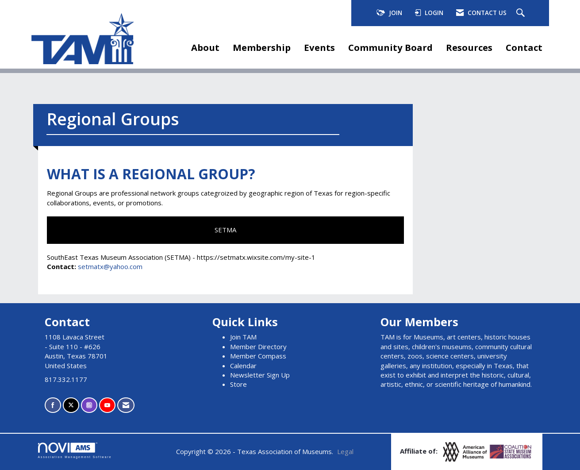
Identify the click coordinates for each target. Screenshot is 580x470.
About (205, 47)
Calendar (243, 365)
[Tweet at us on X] (71, 405)
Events (319, 47)
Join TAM (243, 336)
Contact (524, 47)
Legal (345, 451)
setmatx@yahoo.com (110, 266)
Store (238, 384)
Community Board (390, 47)
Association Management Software (75, 450)
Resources (469, 47)
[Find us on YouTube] (107, 405)
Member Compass (258, 355)
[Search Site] (521, 13)
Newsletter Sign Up (260, 374)
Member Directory (258, 346)
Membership (262, 47)
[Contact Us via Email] (125, 405)
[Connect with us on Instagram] (89, 405)
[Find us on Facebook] (53, 405)
